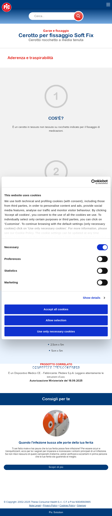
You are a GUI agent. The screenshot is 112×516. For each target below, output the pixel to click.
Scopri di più (56, 467)
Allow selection (56, 320)
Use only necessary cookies (56, 331)
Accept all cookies (56, 309)
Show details (91, 297)
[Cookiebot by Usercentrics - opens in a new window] (91, 181)
